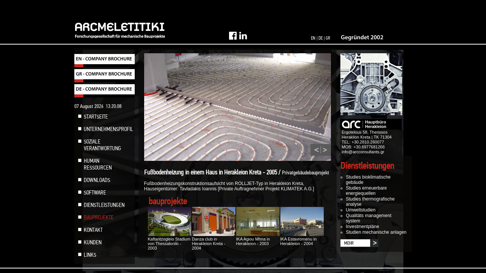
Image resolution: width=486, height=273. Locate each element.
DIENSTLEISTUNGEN (104, 205)
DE (320, 38)
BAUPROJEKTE (99, 217)
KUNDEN (93, 242)
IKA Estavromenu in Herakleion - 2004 (302, 239)
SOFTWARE (95, 192)
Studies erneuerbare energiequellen (366, 190)
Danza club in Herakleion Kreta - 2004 (213, 241)
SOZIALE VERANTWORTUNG (102, 145)
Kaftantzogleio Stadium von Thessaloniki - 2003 (169, 241)
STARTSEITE (96, 116)
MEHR (349, 243)
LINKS (90, 254)
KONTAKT (93, 230)
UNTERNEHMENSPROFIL (108, 129)
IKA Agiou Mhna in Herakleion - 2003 (258, 239)
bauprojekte (168, 201)
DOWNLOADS (97, 180)
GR (328, 38)
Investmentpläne (362, 226)
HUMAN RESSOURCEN (98, 164)
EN (313, 38)
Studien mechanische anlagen (376, 232)
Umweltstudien (361, 210)
